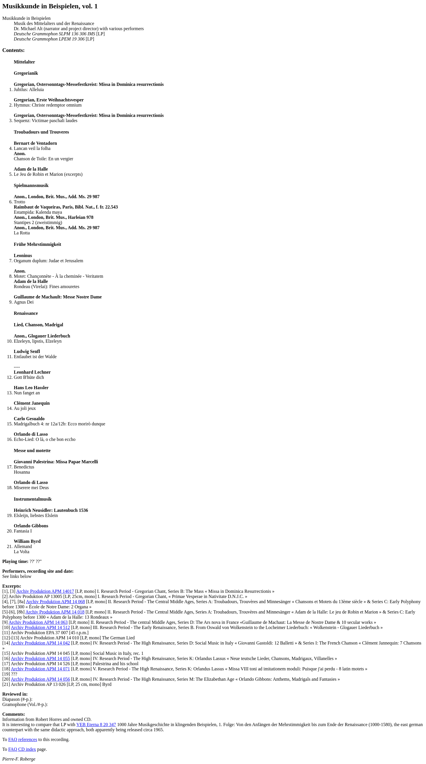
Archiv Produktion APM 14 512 (40, 627)
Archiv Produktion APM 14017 (45, 591)
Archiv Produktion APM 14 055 (40, 658)
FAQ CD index (22, 749)
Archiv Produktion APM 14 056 (40, 679)
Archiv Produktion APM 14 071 (40, 668)
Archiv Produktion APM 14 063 (38, 622)
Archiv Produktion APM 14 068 (55, 601)
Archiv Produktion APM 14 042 (40, 642)
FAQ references (22, 739)
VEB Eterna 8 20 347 (96, 724)
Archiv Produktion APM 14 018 (54, 611)
